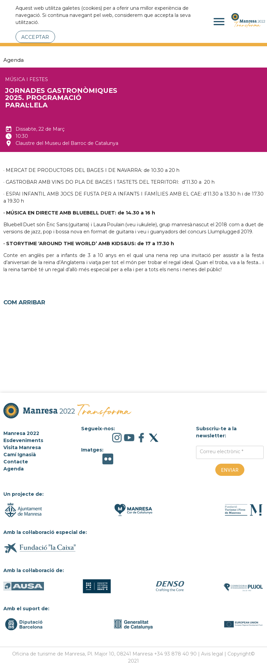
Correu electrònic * (221, 451)
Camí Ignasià (19, 455)
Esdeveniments (23, 440)
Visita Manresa (22, 447)
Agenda (13, 60)
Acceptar (35, 37)
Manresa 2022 (21, 433)
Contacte (15, 462)
